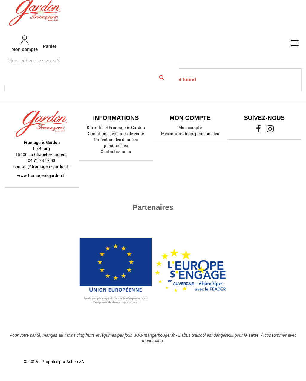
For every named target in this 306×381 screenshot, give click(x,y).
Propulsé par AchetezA (63, 361)
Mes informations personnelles (190, 133)
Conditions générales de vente (116, 133)
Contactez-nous (116, 151)
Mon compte (190, 127)
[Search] (161, 77)
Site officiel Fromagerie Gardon (116, 127)
